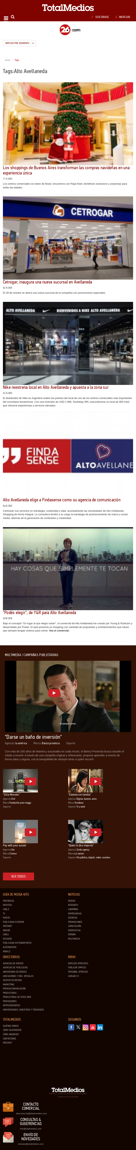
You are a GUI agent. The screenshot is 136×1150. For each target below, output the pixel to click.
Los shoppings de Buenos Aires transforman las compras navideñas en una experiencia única (66, 170)
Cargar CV (73, 976)
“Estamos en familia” (79, 794)
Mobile (6, 951)
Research (73, 905)
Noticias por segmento (19, 43)
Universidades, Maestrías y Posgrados (23, 1009)
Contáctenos (9, 1038)
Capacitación (74, 926)
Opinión (72, 934)
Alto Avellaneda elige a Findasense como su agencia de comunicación (61, 500)
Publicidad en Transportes (17, 942)
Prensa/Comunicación (14, 988)
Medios (71, 900)
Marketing (8, 984)
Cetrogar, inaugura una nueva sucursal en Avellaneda (47, 282)
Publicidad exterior (13, 922)
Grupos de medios (12, 980)
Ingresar (122, 17)
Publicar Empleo (77, 967)
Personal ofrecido (78, 971)
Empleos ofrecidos (78, 963)
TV (4, 913)
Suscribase (100, 17)
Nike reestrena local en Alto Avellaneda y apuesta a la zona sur (56, 387)
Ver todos (18, 876)
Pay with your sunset (14, 845)
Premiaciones (75, 922)
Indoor (6, 930)
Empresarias (75, 913)
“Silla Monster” (11, 794)
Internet (7, 926)
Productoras (10, 992)
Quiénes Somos (10, 1025)
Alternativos (10, 947)
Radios (6, 917)
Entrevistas (74, 930)
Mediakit (7, 1042)
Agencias (72, 917)
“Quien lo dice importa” (81, 845)
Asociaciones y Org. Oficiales (18, 976)
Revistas (7, 905)
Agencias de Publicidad (15, 967)
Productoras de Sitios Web (17, 997)
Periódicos (8, 900)
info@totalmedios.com (30, 1129)
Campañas (73, 909)
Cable (6, 909)
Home (8, 60)
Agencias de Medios (13, 963)
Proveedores (10, 1001)
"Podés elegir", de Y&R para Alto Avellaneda (39, 612)
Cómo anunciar (11, 1034)
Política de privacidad (68, 1096)
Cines (6, 934)
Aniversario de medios (15, 971)
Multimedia (74, 938)
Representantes (11, 1005)
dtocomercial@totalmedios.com (30, 1113)
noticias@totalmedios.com (30, 1144)
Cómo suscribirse (12, 1030)
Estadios (7, 938)
